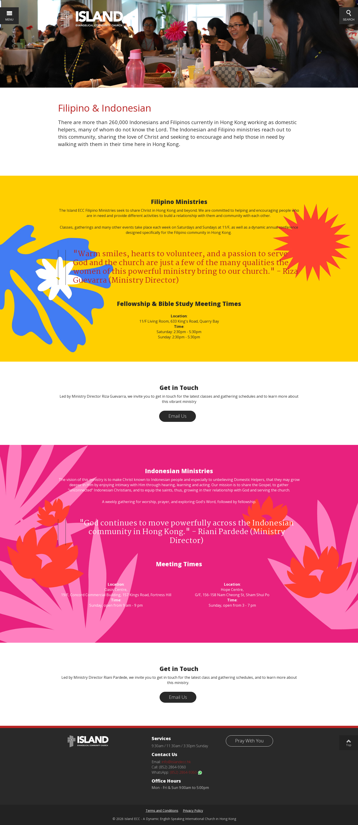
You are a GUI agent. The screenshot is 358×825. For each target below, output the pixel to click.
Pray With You (249, 741)
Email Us (177, 416)
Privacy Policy (193, 810)
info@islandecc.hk (176, 761)
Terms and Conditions (162, 810)
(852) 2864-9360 (186, 772)
